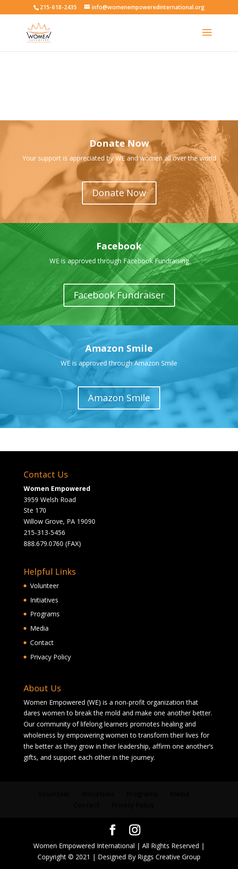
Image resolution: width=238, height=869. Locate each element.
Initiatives (44, 600)
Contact (42, 642)
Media (39, 628)
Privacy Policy (50, 656)
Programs (45, 613)
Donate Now (119, 192)
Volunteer (44, 585)
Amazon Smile (119, 397)
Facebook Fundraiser (119, 295)
